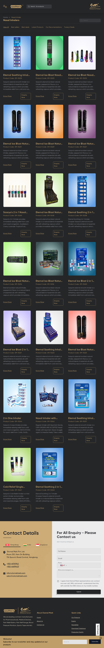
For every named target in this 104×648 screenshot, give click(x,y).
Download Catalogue (79, 628)
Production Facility (77, 632)
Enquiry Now (24, 96)
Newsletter (75, 625)
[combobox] (39, 6)
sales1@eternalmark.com (17, 576)
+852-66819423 (13, 567)
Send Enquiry (98, 629)
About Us (40, 621)
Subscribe (95, 641)
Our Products (76, 617)
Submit (79, 592)
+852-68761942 (13, 564)
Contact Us (40, 625)
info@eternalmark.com (16, 573)
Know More (7, 96)
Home (5, 17)
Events (74, 621)
